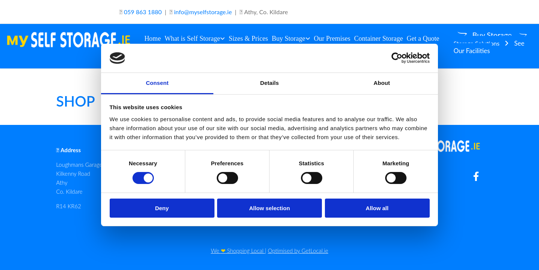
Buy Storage (288, 38)
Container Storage (378, 38)
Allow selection (269, 208)
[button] (486, 35)
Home (152, 38)
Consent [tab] (157, 83)
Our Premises (332, 38)
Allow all (377, 208)
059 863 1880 (143, 11)
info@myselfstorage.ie (203, 11)
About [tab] (382, 83)
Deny (162, 208)
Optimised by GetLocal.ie (298, 250)
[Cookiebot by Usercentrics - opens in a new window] (397, 58)
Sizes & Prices (248, 38)
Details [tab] (269, 83)
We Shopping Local (238, 250)
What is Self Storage (192, 38)
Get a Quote (423, 38)
